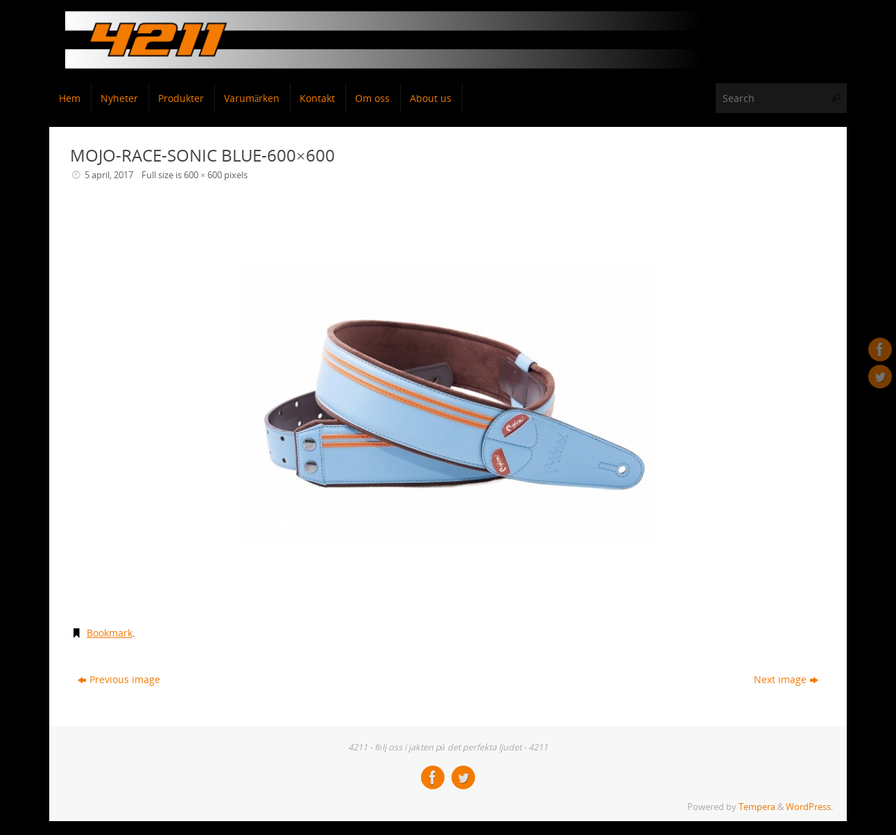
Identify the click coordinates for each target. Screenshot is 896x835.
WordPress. (809, 807)
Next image (786, 679)
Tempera (757, 807)
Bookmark (109, 632)
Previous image (119, 679)
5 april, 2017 (109, 175)
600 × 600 (203, 175)
